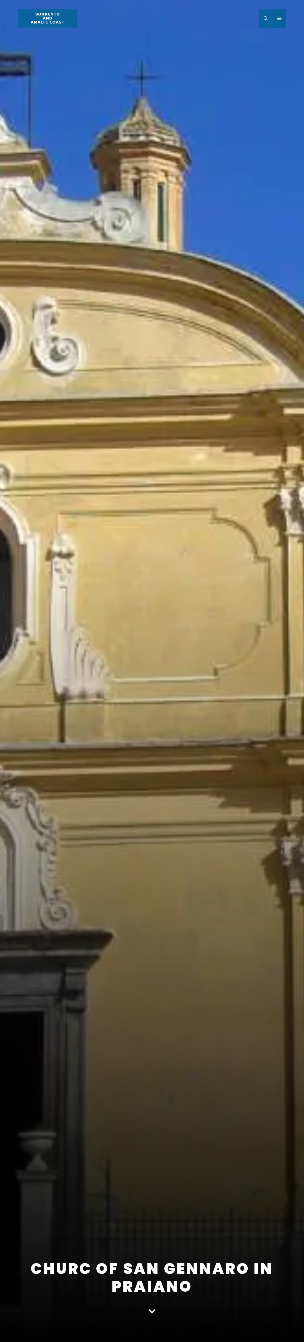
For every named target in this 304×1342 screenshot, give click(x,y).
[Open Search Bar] (266, 18)
